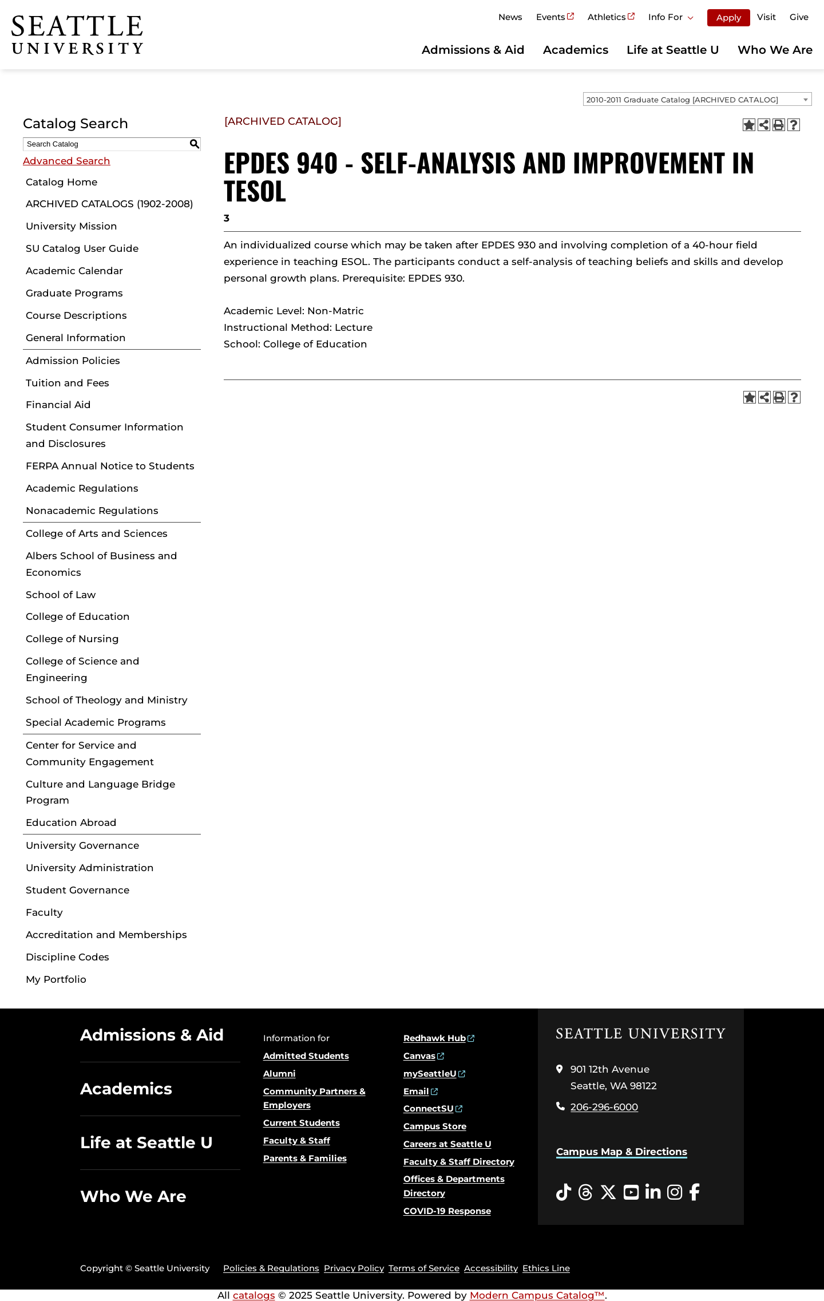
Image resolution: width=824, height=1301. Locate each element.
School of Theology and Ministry (107, 700)
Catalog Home (61, 182)
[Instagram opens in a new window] (674, 1193)
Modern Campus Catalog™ (537, 1295)
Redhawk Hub (434, 1038)
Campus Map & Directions (621, 1151)
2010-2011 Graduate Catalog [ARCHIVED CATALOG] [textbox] (682, 99)
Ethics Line (546, 1268)
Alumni (279, 1073)
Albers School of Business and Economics (101, 564)
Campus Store (434, 1126)
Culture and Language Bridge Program (100, 792)
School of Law (61, 594)
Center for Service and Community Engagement (90, 754)
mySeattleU (430, 1073)
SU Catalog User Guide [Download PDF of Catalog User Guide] (82, 248)
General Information (76, 337)
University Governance (82, 845)
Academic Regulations (82, 488)
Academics (575, 50)
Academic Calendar (74, 270)
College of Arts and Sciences (97, 533)
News (510, 16)
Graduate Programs (74, 293)
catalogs (254, 1295)
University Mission (71, 226)
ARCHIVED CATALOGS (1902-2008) (109, 203)
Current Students (301, 1122)
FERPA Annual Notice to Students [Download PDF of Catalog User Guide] (110, 466)
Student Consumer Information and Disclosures (105, 435)
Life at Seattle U (673, 50)
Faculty (44, 912)
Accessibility (491, 1268)
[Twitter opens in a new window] (608, 1193)
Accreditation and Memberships (106, 934)
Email (416, 1091)
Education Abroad (71, 822)
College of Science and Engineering (83, 669)
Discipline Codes (67, 957)
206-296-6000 (604, 1107)
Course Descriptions (76, 315)
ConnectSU (428, 1108)
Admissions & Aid (473, 50)
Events (550, 16)
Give (799, 16)
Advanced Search (66, 161)
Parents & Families (305, 1158)
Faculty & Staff (296, 1140)
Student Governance (77, 890)
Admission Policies (73, 360)
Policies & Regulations (271, 1268)
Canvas (419, 1055)
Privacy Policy (354, 1268)
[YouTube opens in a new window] (631, 1193)
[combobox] (697, 99)
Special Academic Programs (96, 722)
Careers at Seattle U (447, 1143)
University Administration (90, 867)
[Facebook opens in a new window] (694, 1193)
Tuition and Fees (67, 383)
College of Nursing (72, 638)
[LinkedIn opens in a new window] (652, 1193)
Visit (766, 16)
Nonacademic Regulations (92, 510)
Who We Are (775, 50)
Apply (728, 17)
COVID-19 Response (447, 1210)
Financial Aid (58, 404)
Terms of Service (424, 1268)
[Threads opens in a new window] (585, 1193)
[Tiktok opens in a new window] (563, 1193)
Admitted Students (306, 1055)
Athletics (607, 16)
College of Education (78, 616)
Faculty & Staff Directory (458, 1161)
